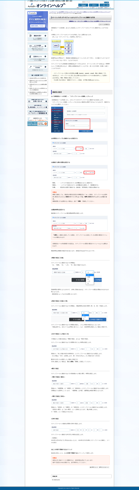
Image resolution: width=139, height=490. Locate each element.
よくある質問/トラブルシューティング (66, 11)
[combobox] (93, 2)
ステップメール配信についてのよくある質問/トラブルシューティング (93, 11)
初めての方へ (80, 7)
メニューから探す (90, 7)
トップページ (52, 11)
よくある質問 (99, 7)
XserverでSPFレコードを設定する (38, 78)
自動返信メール (72, 21)
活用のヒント (107, 7)
